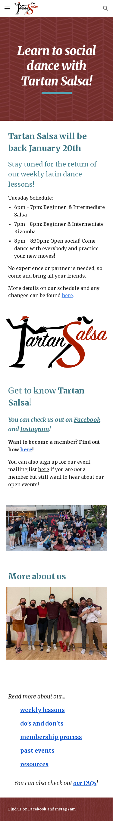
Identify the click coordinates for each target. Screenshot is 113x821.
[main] (57, 69)
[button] (7, 8)
